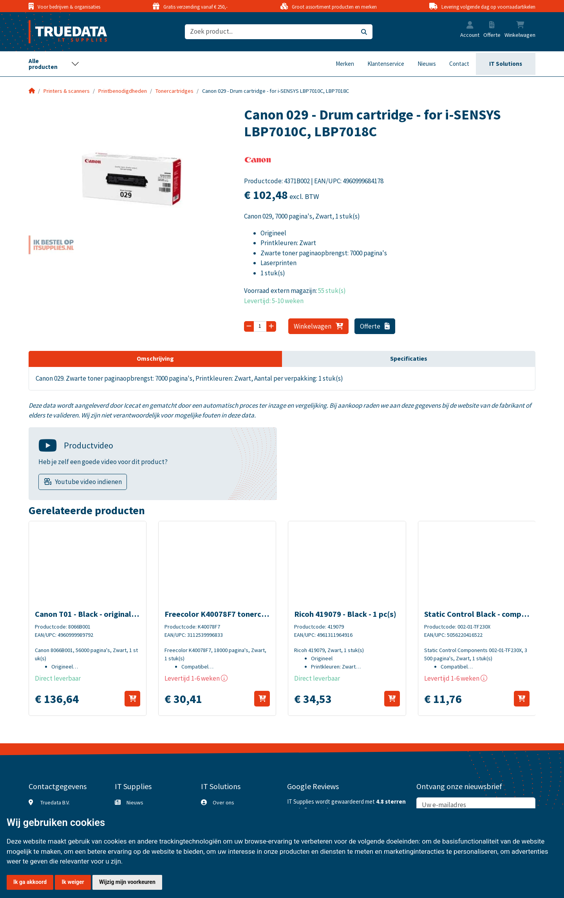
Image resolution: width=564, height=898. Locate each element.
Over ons (223, 802)
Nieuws (427, 63)
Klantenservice (385, 63)
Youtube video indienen (88, 481)
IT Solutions (505, 63)
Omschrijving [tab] (155, 358)
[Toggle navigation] (54, 63)
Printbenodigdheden (122, 90)
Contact (459, 63)
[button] (470, 25)
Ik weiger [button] (72, 882)
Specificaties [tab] (408, 358)
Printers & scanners (66, 90)
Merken (345, 63)
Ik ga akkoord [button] (30, 882)
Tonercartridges (174, 90)
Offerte (375, 326)
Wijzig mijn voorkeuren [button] (127, 882)
